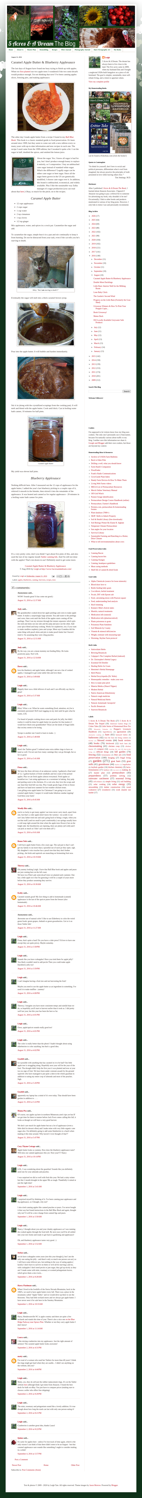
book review (124, 740)
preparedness (95, 775)
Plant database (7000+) (100, 513)
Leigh (36, 569)
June (96, 331)
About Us (20, 50)
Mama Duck (98, 316)
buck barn (124, 744)
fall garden (120, 751)
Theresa (21, 866)
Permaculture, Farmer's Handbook (104, 504)
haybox (117, 764)
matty (20, 1356)
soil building (126, 781)
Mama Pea (22, 1111)
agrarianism (121, 732)
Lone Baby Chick (100, 292)
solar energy (118, 784)
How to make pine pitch (100, 683)
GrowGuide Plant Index (100, 477)
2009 (94, 380)
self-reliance (97, 782)
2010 (94, 376)
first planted (25, 71)
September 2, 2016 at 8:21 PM (29, 1413)
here (25, 1385)
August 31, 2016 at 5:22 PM (29, 1102)
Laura (20, 1337)
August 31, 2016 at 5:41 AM (29, 758)
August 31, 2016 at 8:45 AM (29, 800)
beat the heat (109, 738)
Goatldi (21, 1059)
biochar (91, 740)
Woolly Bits (22, 808)
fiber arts (118, 755)
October (97, 267)
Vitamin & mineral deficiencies (103, 631)
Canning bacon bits (98, 556)
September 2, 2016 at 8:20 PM (29, 1394)
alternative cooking (95, 735)
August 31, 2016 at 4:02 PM (29, 1050)
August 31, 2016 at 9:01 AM (29, 832)
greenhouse (104, 764)
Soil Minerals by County (101, 628)
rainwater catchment (99, 778)
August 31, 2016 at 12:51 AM (29, 639)
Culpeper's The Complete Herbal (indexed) (108, 656)
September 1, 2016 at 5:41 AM (30, 1187)
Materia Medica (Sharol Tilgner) (104, 686)
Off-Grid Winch (97, 493)
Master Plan (31, 50)
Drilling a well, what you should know (106, 463)
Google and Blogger (97, 443)
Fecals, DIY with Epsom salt (102, 595)
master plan (99, 773)
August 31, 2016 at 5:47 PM (29, 1138)
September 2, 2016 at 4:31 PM (29, 1348)
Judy (20, 609)
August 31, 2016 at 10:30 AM (29, 884)
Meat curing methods (99, 566)
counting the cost (114, 749)
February (98, 347)
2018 (94, 248)
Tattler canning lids (49, 557)
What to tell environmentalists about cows (107, 542)
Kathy (20, 893)
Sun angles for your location (102, 529)
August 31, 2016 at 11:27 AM (29, 928)
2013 (94, 364)
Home (11, 50)
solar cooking (100, 784)
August (97, 275)
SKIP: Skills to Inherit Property (103, 516)
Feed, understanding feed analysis (104, 601)
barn (107, 734)
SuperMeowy (107, 732)
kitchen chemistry (115, 767)
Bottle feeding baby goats (101, 588)
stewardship (93, 787)
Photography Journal (82, 50)
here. (22, 191)
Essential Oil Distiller (99, 663)
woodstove (106, 790)
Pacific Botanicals (98, 706)
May (96, 335)
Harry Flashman (25, 1286)
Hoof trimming (97, 605)
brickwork (110, 743)
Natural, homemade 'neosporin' (103, 703)
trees (54, 580)
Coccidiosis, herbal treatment (102, 591)
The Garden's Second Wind (104, 296)
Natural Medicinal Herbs (101, 700)
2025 (94, 220)
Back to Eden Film (98, 460)
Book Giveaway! (100, 312)
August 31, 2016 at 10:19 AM (29, 857)
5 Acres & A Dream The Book (102, 721)
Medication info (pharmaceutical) (104, 618)
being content (123, 738)
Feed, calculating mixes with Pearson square (108, 598)
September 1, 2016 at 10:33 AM (30, 1304)
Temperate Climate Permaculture (104, 526)
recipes (48, 580)
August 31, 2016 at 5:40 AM (29, 737)
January (97, 351)
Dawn (20, 666)
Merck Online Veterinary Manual (104, 490)
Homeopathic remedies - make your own (107, 679)
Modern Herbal (97, 690)
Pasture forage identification (102, 497)
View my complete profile (99, 82)
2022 (94, 232)
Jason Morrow (95, 1485)
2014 (94, 360)
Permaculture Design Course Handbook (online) (110, 500)
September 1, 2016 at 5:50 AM (30, 1217)
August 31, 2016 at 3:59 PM (29, 969)
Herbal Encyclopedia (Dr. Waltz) (104, 676)
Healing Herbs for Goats (100, 666)
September (98, 271)
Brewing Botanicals (99, 653)
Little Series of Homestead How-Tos (116, 726)
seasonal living (123, 778)
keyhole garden (97, 767)
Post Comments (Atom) (31, 1470)
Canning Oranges (98, 560)
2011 (94, 372)
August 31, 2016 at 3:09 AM (29, 677)
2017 (94, 252)
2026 (94, 216)
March (97, 343)
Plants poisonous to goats (101, 621)
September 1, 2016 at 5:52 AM (30, 1244)
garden (97, 761)
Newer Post (16, 1465)
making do (126, 770)
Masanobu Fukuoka (101, 729)
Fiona (20, 767)
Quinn (20, 1438)
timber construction (112, 787)
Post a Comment (21, 1460)
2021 (94, 236)
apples (20, 580)
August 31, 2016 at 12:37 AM (29, 600)
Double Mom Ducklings (103, 282)
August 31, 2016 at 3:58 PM (29, 947)
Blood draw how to (98, 585)
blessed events (104, 740)
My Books (117, 50)
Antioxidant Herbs (98, 649)
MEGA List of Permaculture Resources (106, 487)
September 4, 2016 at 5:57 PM (29, 1454)
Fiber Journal (66, 50)
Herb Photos (96, 673)
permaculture (118, 772)
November (98, 263)
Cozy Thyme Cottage (26, 1146)
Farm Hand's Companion (101, 467)
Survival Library (97, 533)
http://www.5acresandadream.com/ (56, 569)
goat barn (115, 761)
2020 (94, 240)
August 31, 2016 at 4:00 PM (29, 993)
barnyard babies (122, 735)
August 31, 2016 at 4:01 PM (29, 1015)
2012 (94, 368)
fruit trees (42, 580)
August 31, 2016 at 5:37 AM (29, 696)
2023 (94, 228)
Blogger (114, 1485)
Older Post (75, 1465)
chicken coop (114, 746)
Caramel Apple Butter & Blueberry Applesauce (45, 566)
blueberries (27, 580)
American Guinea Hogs (119, 724)
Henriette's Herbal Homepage (102, 669)
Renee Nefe (22, 841)
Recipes (54, 50)
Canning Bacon (97, 553)
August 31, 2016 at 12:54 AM (29, 658)
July (96, 327)
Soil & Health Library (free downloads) (106, 519)
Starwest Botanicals (99, 710)
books (96, 743)
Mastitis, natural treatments (102, 611)
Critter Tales (93, 726)
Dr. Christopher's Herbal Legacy (104, 659)
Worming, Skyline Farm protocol (104, 638)
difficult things (102, 752)
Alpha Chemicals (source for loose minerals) (108, 581)
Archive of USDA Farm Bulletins (104, 457)
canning (35, 580)
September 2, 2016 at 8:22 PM (29, 1429)
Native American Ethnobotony (103, 693)
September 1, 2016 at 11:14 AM (30, 1329)
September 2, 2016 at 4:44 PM (29, 1369)
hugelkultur (127, 764)
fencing (92, 754)
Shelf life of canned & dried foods (104, 570)
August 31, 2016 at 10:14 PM (29, 1157)
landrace (107, 770)
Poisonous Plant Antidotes (101, 625)
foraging (111, 758)
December (98, 259)
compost (100, 749)
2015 (94, 356)
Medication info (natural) (101, 615)
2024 (94, 224)
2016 (94, 256)
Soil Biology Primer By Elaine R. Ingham (107, 523)
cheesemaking (95, 746)
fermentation (105, 755)
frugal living (125, 758)
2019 (94, 244)
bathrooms (94, 737)
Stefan (20, 1253)
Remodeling (44, 50)
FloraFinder (95, 470)
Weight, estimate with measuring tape (106, 635)
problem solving (117, 776)
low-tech (116, 770)
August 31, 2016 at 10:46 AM (29, 906)
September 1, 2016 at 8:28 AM (30, 1277)
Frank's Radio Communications (103, 474)
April (96, 339)
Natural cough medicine (100, 696)
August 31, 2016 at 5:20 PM (29, 1083)
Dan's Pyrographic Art (102, 50)
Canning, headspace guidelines (103, 563)
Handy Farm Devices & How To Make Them (109, 480)
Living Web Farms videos (101, 484)
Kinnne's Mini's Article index (102, 608)
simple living (110, 781)
